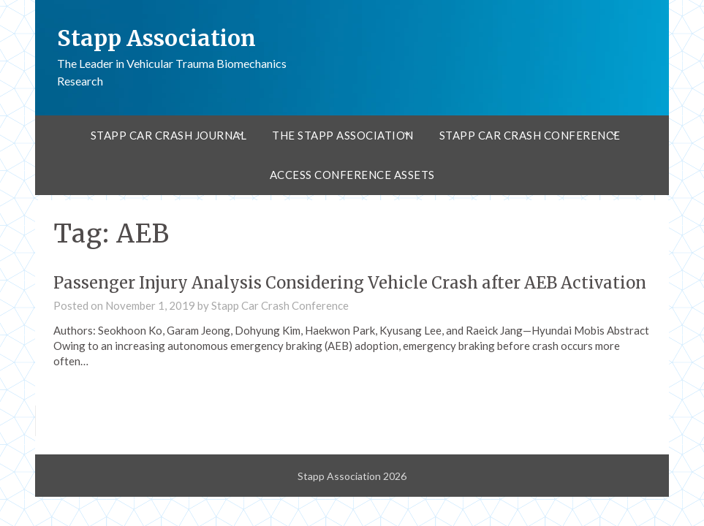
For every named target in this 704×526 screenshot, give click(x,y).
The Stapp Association (343, 135)
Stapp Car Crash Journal (169, 135)
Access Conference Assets (352, 174)
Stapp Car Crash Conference (530, 135)
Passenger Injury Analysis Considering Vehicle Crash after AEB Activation (349, 282)
